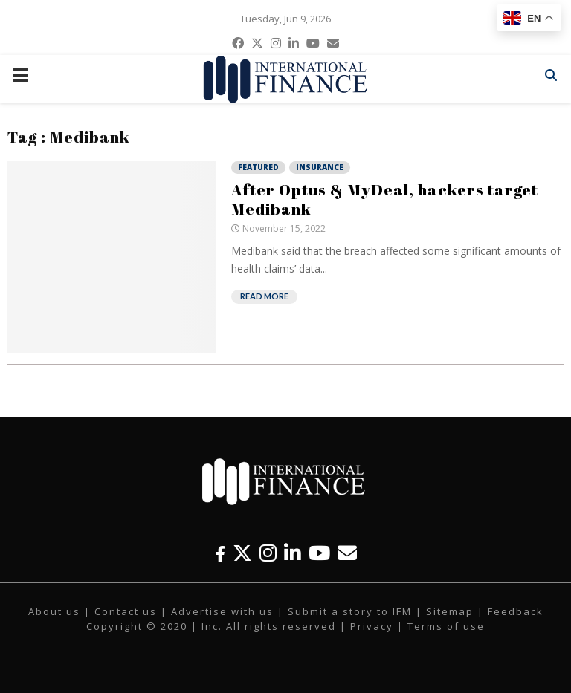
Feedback (515, 611)
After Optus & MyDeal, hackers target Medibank (384, 199)
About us (54, 611)
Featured (258, 167)
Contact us (125, 611)
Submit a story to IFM (350, 611)
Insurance (319, 167)
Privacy (371, 626)
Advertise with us (222, 611)
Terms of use (446, 626)
